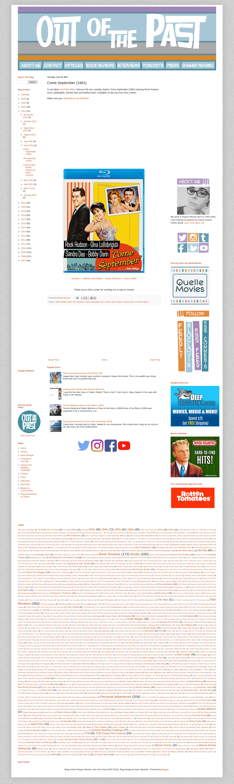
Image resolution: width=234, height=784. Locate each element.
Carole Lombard (202, 561)
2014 (23, 231)
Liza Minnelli (174, 664)
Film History (122, 600)
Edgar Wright (152, 590)
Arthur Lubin (60, 545)
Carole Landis (187, 561)
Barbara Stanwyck (39, 547)
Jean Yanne (158, 640)
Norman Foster (161, 687)
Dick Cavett (91, 584)
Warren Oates (83, 749)
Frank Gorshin (31, 607)
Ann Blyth (112, 539)
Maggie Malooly (208, 667)
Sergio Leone (55, 721)
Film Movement (147, 600)
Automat (154, 545)
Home (104, 360)
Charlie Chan (108, 566)
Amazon (75, 278)
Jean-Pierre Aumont (190, 640)
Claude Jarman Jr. (101, 572)
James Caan (151, 634)
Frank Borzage (202, 604)
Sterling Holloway (179, 727)
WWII (53, 754)
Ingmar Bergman (88, 631)
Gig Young (64, 616)
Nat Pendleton (104, 684)
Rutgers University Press (47, 718)
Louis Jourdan (67, 667)
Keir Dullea (93, 655)
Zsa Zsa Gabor (161, 755)
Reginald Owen (32, 706)
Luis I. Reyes (150, 667)
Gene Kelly (120, 610)
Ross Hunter (131, 715)
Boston (165, 554)
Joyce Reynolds (63, 652)
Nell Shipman (194, 684)
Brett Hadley (86, 558)
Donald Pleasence (81, 587)
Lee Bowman (44, 661)
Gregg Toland (92, 619)
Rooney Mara (118, 715)
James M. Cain (41, 637)
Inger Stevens (73, 631)
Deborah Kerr (145, 581)
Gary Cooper (78, 610)
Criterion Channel (144, 575)
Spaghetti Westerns (173, 724)
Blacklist (143, 551)
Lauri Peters (209, 658)
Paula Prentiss (46, 697)
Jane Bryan (101, 637)
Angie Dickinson (78, 539)
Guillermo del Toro (157, 619)
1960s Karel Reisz (147, 530)
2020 (23, 207)
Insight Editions (119, 631)
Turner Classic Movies (82, 739)
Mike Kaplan (45, 681)
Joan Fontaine (174, 643)
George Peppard (80, 613)
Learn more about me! (194, 223)
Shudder (170, 721)
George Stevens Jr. (189, 613)
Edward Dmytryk (42, 593)
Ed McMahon (99, 590)
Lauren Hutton (195, 658)
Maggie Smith (23, 670)
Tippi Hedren (184, 737)
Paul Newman (203, 693)
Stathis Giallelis (118, 727)
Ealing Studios (51, 590)
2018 (23, 215)
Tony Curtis (22, 739)
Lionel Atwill (134, 664)
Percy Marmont (77, 697)
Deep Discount (113, 278)
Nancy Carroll (91, 684)
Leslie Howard (178, 660)
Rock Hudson (117, 302)
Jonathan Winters (179, 649)
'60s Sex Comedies (26, 530)
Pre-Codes (207, 700)
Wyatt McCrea (66, 755)
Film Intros (134, 600)
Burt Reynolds (63, 561)
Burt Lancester (48, 561)
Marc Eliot (44, 670)
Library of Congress (42, 664)
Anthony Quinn (99, 542)
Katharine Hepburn (187, 652)
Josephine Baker (47, 652)
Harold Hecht (36, 622)
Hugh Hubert (132, 628)
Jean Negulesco (99, 640)
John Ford (160, 646)
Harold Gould (23, 622)
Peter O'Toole (31, 700)
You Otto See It (82, 754)
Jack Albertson (208, 631)
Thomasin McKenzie (122, 737)
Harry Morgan (137, 622)
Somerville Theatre (122, 724)
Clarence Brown (203, 569)
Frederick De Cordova (147, 607)
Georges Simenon (207, 613)
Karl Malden (144, 652)
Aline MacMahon (148, 535)
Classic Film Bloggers (35, 572)
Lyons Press (180, 667)
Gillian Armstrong (77, 616)
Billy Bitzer (71, 551)
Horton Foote (40, 628)
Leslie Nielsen (192, 661)
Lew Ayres (205, 661)
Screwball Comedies (39, 721)
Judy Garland (91, 652)
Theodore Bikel (76, 737)
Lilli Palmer (58, 664)
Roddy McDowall (32, 715)
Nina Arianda (90, 687)
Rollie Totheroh (75, 715)
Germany (53, 616)
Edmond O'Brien (167, 590)
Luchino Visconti (125, 667)
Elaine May (123, 593)
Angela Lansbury (62, 539)
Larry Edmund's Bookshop (90, 658)
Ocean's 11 (34, 690)
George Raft (95, 613)
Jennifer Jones (59, 643)
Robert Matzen (189, 709)
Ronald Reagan (104, 715)
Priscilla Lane (38, 703)
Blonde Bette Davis (184, 550)
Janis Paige (31, 640)
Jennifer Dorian (45, 643)
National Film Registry (165, 684)
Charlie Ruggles (138, 566)
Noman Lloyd (115, 687)
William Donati (115, 752)
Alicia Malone (120, 535)
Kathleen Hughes (24, 655)
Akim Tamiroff (147, 533)
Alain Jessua (173, 533)
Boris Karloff (154, 555)
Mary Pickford (200, 672)
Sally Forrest (77, 718)
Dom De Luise (210, 584)
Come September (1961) (29, 151)
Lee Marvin (68, 661)
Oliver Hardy (62, 690)
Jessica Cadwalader (101, 643)
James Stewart (70, 637)
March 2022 (29, 188)
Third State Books (105, 737)
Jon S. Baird (165, 649)
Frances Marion (124, 604)
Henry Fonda (116, 625)
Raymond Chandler (142, 703)
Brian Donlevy (112, 558)
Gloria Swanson (173, 616)
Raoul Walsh (113, 703)
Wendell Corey (145, 749)
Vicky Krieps (129, 742)
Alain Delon (160, 533)
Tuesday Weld (63, 739)
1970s (160, 529)
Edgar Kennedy (138, 590)
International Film (134, 631)
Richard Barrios (147, 706)
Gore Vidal (48, 619)
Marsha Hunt (77, 672)
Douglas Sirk (194, 587)
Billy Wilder (82, 551)
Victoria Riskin (167, 742)
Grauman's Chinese (62, 619)
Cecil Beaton (148, 564)
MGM (48, 678)
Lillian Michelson (84, 664)
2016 (23, 223)
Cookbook (57, 575)
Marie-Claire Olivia (121, 670)
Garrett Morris (65, 610)
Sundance (133, 730)
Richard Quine (25, 709)
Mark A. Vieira (203, 669)
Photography (112, 700)
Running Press (199, 715)
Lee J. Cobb (56, 661)
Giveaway (125, 616)
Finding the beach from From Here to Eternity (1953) (87, 421)
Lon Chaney (211, 664)
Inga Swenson (59, 631)
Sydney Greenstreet (49, 734)
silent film (24, 724)
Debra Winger (160, 581)
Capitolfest (107, 561)
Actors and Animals (68, 533)
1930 (83, 530)
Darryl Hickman (152, 578)
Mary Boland (174, 672)
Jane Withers (178, 637)
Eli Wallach (149, 593)
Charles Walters (94, 566)
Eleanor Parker (136, 593)
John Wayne (107, 649)
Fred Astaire (87, 607)
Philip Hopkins (70, 700)
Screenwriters (23, 721)
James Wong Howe (86, 637)
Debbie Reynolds (130, 581)
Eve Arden (196, 596)
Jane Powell (138, 637)
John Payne (51, 649)
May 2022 (29, 180)
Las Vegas (134, 658)
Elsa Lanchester (40, 596)
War (149, 745)
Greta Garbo (119, 619)
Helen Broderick (48, 625)
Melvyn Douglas (199, 675)
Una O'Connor (135, 739)
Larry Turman (122, 658)
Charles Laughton (46, 566)
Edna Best (197, 590)
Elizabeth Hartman (194, 593)
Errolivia (130, 596)
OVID (20, 693)
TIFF (148, 737)
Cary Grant (46, 563)
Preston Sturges (24, 703)
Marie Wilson (106, 670)
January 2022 (30, 195)
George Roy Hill (124, 613)
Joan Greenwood (189, 643)
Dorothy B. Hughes (139, 587)
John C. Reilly (87, 646)
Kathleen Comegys (206, 652)
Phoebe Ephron (85, 700)
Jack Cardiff (22, 634)
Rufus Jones (171, 715)
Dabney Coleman (191, 575)
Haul (200, 622)
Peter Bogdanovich (162, 697)
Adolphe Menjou (85, 533)
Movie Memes (195, 681)
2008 (23, 256)
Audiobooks (105, 545)
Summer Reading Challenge (107, 730)
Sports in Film (203, 724)
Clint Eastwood (147, 572)
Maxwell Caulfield (170, 675)
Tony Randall (34, 739)
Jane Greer (125, 637)
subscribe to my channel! (76, 98)
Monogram (140, 681)
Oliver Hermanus (76, 690)
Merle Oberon (23, 678)
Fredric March (179, 607)
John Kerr (30, 649)
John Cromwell (115, 646)
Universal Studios (187, 739)
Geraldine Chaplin (25, 616)
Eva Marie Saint (183, 596)
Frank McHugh (57, 607)
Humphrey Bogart (148, 628)
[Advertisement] (104, 331)
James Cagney (165, 634)
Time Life (172, 736)
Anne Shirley (84, 541)
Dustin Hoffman (208, 587)
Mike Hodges (33, 681)
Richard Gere (211, 706)
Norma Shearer (143, 687)
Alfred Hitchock (73, 535)
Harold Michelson (63, 622)
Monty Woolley (165, 681)
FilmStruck (63, 604)
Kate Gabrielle (170, 652)
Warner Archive (163, 745)
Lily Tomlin (98, 664)
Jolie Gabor (153, 649)
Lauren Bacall (181, 658)
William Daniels (85, 752)
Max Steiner (141, 675)
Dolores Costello (196, 584)
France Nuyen (110, 604)
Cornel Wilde (106, 575)
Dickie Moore (141, 584)
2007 (23, 260)
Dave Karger (183, 578)
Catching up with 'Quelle (78, 563)
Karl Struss (156, 652)
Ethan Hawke (168, 596)
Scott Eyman (196, 718)
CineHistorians (126, 569)
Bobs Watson (59, 555)
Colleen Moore (183, 572)
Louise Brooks (110, 667)
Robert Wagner (139, 712)
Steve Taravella (52, 730)
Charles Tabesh (77, 566)
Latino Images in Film (152, 657)
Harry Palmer (151, 622)
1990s (181, 530)
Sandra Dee (129, 302)
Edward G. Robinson (62, 593)
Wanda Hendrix (138, 745)
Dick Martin (103, 584)
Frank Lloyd (44, 607)
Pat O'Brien (123, 693)
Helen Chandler (63, 625)
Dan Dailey (22, 578)
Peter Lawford (190, 697)
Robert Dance (145, 709)
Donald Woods (96, 587)
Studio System (82, 730)
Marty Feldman (120, 672)
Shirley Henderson (98, 721)
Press (23, 477)
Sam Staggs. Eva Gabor (94, 718)
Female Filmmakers (105, 600)
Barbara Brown (208, 545)
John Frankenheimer (189, 646)
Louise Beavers (96, 667)
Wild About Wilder (197, 749)
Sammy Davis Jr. (126, 718)
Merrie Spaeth (37, 678)
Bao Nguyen (194, 545)
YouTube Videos (142, 302)
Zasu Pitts (134, 754)
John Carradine (101, 646)
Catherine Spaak (116, 564)
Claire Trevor (177, 569)
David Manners (26, 581)
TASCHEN (77, 734)
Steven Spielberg (67, 730)
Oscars (166, 690)
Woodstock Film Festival (27, 755)
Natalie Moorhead (119, 684)
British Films (125, 558)
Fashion (21, 600)
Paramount (91, 693)
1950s (117, 529)
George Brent (201, 610)
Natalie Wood (148, 684)
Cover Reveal (129, 575)
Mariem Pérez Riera (139, 670)
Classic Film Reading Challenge (26, 467)
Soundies (158, 724)
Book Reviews (27, 455)
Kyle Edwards (32, 658)
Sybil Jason (34, 734)
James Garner (210, 634)
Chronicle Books (86, 569)
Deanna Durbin (115, 581)
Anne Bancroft (56, 541)
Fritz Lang (31, 610)
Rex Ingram (72, 706)
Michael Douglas (138, 678)
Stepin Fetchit (146, 727)
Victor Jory (141, 742)
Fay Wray (61, 600)
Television (148, 734)
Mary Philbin (187, 672)
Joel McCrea (59, 646)
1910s (65, 530)
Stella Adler (133, 727)
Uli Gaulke (123, 739)
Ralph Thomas (84, 703)
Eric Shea (77, 596)
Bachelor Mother (180, 544)
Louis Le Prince (81, 667)
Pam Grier (52, 693)
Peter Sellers (44, 700)
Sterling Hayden (162, 727)
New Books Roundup (28, 687)
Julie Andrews (119, 652)
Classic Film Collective (60, 572)
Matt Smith (60, 675)
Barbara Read (23, 547)
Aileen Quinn (133, 533)
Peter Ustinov (57, 700)
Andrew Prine (46, 539)
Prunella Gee (52, 703)
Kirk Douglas (201, 655)
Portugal (161, 700)
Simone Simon (55, 724)
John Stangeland (79, 649)
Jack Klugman (47, 634)
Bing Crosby (107, 551)
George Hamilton (33, 613)
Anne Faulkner (70, 542)
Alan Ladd (199, 533)
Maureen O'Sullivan (112, 675)
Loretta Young (25, 667)
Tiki (154, 737)
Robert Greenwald (160, 709)
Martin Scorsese (105, 672)
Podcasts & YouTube (25, 460)
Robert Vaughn (123, 712)
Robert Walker (153, 712)
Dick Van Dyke (127, 584)
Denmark (212, 581)
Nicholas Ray (77, 687)
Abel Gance (22, 533)
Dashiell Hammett (169, 578)
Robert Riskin (82, 712)
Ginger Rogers (111, 616)
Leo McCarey (122, 661)
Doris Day (124, 587)
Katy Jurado (54, 655)
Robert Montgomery (31, 712)
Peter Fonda (177, 697)
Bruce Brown (166, 558)
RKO (108, 709)
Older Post (155, 360)
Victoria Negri (153, 742)
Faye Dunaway (74, 600)
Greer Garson (78, 619)
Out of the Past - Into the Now (198, 690)
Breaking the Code (38, 557)
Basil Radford (83, 547)
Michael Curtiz (123, 678)
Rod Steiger (205, 712)
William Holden (145, 752)
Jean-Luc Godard (172, 640)
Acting (42, 533)
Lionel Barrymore (149, 664)
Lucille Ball (138, 667)
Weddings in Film (129, 749)
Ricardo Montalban (102, 706)
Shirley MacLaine (128, 721)
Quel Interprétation (68, 703)
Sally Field (66, 718)
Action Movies (53, 533)
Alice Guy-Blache (92, 536)
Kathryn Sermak (40, 655)
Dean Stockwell (84, 581)
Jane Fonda (113, 637)
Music (45, 684)
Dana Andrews (58, 578)
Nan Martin (78, 684)
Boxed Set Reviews (181, 554)
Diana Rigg (66, 584)
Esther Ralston (154, 596)
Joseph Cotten (194, 649)
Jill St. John (117, 643)
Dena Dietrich (201, 581)
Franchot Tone (138, 604)
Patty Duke (177, 693)
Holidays (188, 625)
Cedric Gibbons (162, 564)
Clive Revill (160, 572)
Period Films (91, 697)
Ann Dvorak (124, 539)
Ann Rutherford (150, 539)
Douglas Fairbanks (156, 587)
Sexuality (67, 721)
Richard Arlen (134, 706)
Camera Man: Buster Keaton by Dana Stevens (29, 170)
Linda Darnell (123, 664)
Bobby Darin (66, 302)
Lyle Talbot (169, 667)
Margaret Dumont (57, 670)
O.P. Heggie (22, 690)
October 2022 (30, 121)
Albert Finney (211, 533)
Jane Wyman (191, 637)
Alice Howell (106, 536)
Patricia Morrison (151, 693)
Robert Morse (48, 712)
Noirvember (102, 687)
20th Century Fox (193, 530)
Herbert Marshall (130, 625)
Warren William (98, 749)
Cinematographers (162, 569)
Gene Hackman (107, 610)
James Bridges (137, 634)
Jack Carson (34, 634)
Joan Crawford (159, 643)
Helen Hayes (77, 625)
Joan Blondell (144, 643)
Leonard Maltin (146, 660)
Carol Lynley (162, 561)
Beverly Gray (211, 547)
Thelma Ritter (49, 737)
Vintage (211, 742)
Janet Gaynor (204, 637)
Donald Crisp (66, 587)
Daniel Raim (108, 578)
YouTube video (67, 89)
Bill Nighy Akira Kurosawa (42, 551)
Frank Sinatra (72, 607)
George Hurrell (49, 613)
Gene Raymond (147, 610)
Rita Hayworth (85, 709)
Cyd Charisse (176, 575)
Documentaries (166, 584)
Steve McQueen (34, 730)
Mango (34, 670)
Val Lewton (90, 742)
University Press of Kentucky (38, 742)
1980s (171, 529)
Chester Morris (174, 566)
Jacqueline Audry (88, 634)
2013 (23, 236)
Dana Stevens (72, 578)
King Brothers (169, 655)
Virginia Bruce (23, 745)
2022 (23, 111)
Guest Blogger (135, 619)
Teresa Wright (187, 734)
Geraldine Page (41, 616)
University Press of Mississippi (70, 742)
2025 (23, 99)
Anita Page (100, 539)
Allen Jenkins (178, 536)
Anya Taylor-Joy (129, 542)
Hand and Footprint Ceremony (201, 619)
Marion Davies (173, 669)
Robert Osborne (64, 712)
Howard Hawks (76, 628)
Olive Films (47, 690)
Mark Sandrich (48, 672)
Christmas (51, 569)
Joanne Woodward (44, 646)
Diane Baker (78, 584)
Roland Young (61, 715)
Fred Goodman (100, 607)
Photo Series (99, 700)
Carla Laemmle (133, 561)
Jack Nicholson (62, 634)
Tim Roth (162, 737)
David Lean (195, 578)
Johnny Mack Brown (138, 649)
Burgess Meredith (32, 561)
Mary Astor (161, 672)
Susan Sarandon (210, 730)
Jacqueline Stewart (105, 634)
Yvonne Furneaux (120, 755)
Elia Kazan (162, 593)
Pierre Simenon (138, 700)
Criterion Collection (161, 575)
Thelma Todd (62, 737)
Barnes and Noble (93, 278)
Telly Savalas (160, 734)
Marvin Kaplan (135, 672)
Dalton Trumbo (207, 575)
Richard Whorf (55, 709)
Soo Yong (148, 724)
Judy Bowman (77, 652)
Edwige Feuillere (109, 593)
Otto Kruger (176, 690)
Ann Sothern (177, 539)
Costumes (117, 575)
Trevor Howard (47, 739)
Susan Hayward (180, 730)
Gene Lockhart (133, 610)
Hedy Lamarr (33, 625)
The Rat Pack (36, 737)
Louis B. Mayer (39, 667)
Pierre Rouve (125, 700)
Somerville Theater (102, 724)
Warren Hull (70, 749)
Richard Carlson (182, 706)
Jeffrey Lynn (32, 643)
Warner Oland (57, 749)
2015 (23, 227)
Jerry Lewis (87, 643)
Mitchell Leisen (113, 681)
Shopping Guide (158, 721)
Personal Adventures (115, 696)
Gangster (53, 610)
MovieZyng (211, 681)
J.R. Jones (196, 631)
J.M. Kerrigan (183, 631)
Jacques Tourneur (122, 634)
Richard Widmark (70, 709)
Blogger (165, 769)
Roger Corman (47, 715)
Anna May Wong (40, 542)
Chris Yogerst (25, 569)
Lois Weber (199, 664)
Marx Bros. (149, 672)
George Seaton (157, 613)
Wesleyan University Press (165, 749)
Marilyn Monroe (156, 669)
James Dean (196, 634)
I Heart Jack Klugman (190, 628)
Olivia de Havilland (105, 690)
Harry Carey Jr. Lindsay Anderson (116, 622)
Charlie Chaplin (123, 566)
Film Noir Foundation (182, 600)
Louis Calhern (53, 667)
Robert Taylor (109, 712)
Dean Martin (70, 581)
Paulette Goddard (61, 697)
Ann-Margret (190, 539)
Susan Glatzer (165, 730)
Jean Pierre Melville (116, 640)
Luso (160, 667)
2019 (23, 211)
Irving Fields (170, 631)
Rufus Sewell (184, 715)
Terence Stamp (173, 734)
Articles (23, 451)
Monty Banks (152, 681)
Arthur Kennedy (46, 545)
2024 (23, 103)
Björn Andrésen (130, 551)
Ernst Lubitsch (107, 596)
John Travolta (94, 649)
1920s (73, 529)
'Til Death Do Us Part (48, 529)
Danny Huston (122, 578)
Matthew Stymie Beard (75, 675)
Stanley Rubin (76, 727)
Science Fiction (180, 718)
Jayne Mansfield (58, 640)
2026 (23, 94)
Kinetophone (155, 655)
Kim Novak (143, 655)
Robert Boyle (132, 709)
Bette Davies (173, 547)
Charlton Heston (153, 566)
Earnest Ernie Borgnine (69, 590)
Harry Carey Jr (94, 622)
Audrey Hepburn (119, 545)
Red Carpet (187, 703)
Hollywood (201, 625)
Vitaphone (50, 745)
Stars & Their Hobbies (96, 727)
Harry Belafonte (79, 622)
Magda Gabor (193, 667)
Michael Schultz (154, 678)
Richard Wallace (40, 709)
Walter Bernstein (92, 745)
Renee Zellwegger (57, 706)
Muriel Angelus (33, 684)
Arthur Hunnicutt (31, 545)
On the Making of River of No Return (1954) (83, 405)
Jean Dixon (71, 640)
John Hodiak (204, 646)
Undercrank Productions (154, 739)
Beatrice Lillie (96, 547)
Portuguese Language (175, 700)
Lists (162, 663)
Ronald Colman (90, 715)
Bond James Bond (74, 555)
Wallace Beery (77, 745)
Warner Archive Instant (186, 745)
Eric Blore (67, 596)
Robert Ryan (95, 712)
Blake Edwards (154, 551)
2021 (23, 203)
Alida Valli (133, 536)
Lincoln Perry (110, 664)
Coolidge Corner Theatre (74, 575)
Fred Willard (131, 607)
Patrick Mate (165, 693)
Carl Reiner (119, 561)
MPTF (23, 684)
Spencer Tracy (188, 724)
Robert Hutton (175, 709)
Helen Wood (89, 625)
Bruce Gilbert (179, 558)
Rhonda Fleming (85, 706)
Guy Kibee (183, 619)
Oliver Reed (90, 690)
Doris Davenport (111, 587)
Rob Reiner (119, 709)
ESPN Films (141, 596)
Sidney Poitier (195, 721)
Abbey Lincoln (208, 530)
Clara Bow (190, 569)
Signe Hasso (211, 721)
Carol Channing (149, 561)
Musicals (54, 684)
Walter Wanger (123, 745)
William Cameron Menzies (37, 752)
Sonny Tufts (137, 724)
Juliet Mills (132, 652)
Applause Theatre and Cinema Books (152, 542)
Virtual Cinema (37, 745)
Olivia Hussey (123, 690)
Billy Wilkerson (94, 551)
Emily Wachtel (54, 596)
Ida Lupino (33, 631)
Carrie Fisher (33, 564)
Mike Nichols (58, 681)
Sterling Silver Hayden (198, 727)
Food (85, 604)
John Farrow (148, 646)
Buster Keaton (93, 561)
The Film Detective (203, 734)
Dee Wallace (173, 581)
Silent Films (37, 724)
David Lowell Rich (209, 578)
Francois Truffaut (188, 604)
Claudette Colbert (131, 572)
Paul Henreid (190, 693)
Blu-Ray (202, 550)
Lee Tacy (79, 661)
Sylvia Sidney (65, 734)
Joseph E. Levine (209, 649)
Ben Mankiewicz (143, 547)
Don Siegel (25, 587)
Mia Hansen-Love (61, 678)
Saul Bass (167, 718)
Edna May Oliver (210, 590)
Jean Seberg (131, 640)
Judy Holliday (106, 652)
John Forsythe (173, 646)
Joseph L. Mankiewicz (28, 652)
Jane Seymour (164, 637)
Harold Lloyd (49, 622)
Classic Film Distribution (82, 572)
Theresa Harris (90, 737)
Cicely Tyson (101, 569)
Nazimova (182, 684)
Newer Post (53, 360)
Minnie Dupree (99, 681)
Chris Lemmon (210, 566)
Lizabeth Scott (187, 664)
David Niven (39, 581)
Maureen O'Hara (94, 675)
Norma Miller (128, 687)
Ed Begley (87, 590)
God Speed (187, 616)
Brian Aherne (99, 558)
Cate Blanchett (100, 564)
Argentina (185, 542)
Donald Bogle (38, 587)
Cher (164, 566)
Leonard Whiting (162, 661)
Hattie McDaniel (189, 622)
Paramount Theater (108, 693)
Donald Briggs (52, 587)
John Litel (40, 649)
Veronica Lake (116, 742)
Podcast (150, 700)
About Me (25, 484)
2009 (23, 252)
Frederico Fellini (164, 607)
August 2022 (30, 134)
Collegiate (196, 572)
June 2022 (29, 145)
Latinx (169, 658)
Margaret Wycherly (91, 670)
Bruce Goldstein (193, 558)
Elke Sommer (25, 596)
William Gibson (130, 752)
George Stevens (172, 613)
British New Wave (139, 558)
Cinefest (112, 569)
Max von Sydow (155, 675)
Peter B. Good (146, 697)
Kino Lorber (131, 278)
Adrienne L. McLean (102, 533)
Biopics (118, 550)
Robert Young (179, 712)
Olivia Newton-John (139, 690)
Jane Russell (151, 637)
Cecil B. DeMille (132, 563)
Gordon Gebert (34, 619)
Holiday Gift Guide (172, 625)
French (189, 607)
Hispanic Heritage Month (150, 625)
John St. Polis (64, 649)
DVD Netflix (23, 590)
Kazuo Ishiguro (79, 655)
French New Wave (202, 607)
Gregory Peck (106, 619)
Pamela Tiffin (78, 693)
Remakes (44, 706)
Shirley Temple (143, 721)
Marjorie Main (188, 670)
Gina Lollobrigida (92, 302)
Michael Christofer (107, 678)
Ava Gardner (165, 545)
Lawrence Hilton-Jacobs (27, 661)
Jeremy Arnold (73, 643)
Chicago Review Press (192, 566)
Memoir (211, 675)
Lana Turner (58, 658)
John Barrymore (73, 646)
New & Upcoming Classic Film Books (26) (82, 373)
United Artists (173, 739)
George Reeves (109, 613)
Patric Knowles (136, 693)
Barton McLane (69, 547)
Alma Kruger (33, 539)
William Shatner (161, 752)
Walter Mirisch (108, 745)
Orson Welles (155, 690)
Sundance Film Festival (148, 730)
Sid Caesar (181, 721)
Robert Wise (166, 712)
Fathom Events (34, 600)
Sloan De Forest (84, 724)
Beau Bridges (109, 547)
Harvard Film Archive (169, 622)
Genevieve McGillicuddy (166, 610)
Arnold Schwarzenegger (202, 542)
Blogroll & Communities (26, 489)
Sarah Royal (155, 718)
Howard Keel (106, 628)
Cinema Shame (143, 569)
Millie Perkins (71, 681)
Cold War (171, 572)
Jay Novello (43, 640)
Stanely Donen (31, 727)
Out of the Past (28, 435)
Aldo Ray (23, 536)
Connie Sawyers (210, 572)
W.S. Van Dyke (63, 745)
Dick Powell (114, 584)
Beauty (120, 547)
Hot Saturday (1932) (29, 159)
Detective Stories (52, 584)
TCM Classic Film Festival (110, 733)
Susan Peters (194, 730)
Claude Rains (116, 572)
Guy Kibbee (171, 619)
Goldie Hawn (203, 616)
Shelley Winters (82, 721)
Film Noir (163, 599)
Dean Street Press (99, 581)
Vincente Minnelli (197, 742)
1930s (91, 529)
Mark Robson (35, 672)
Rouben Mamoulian (146, 715)
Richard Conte (197, 706)
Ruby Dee (160, 715)
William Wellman (177, 752)
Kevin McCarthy (106, 655)
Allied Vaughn (204, 536)
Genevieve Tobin (186, 610)
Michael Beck (76, 678)
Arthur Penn (72, 545)
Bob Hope (31, 555)
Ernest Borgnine (91, 596)
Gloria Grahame (157, 616)
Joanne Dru (29, 646)
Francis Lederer (172, 604)
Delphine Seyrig (187, 581)
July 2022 (28, 141)
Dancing (97, 578)
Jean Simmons (145, 640)
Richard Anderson (118, 706)
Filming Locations (47, 604)
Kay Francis (66, 655)
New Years (47, 687)
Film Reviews (78, 302)
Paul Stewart (33, 697)
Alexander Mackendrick (54, 536)
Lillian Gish (69, 664)
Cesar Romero (176, 564)
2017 (23, 219)
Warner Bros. (43, 749)
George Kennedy (64, 613)
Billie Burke (59, 551)
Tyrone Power (111, 739)
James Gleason (26, 637)
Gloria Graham (141, 616)
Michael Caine (90, 678)
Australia (144, 545)
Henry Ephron (103, 625)
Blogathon (167, 550)
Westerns (182, 749)
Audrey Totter (133, 545)
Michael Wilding (169, 678)
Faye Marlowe (88, 600)
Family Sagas (208, 596)
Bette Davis (186, 547)
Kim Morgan (131, 655)
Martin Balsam (90, 672)
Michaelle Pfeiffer (184, 678)
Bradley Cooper (201, 555)
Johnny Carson (121, 649)
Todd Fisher (197, 737)
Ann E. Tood (136, 539)
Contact (24, 473)
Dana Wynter (86, 578)
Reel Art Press (200, 703)
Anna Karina (203, 539)
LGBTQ (28, 664)
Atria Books (84, 545)
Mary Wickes (30, 675)
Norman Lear (190, 687)
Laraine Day (72, 658)
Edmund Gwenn (184, 590)
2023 (23, 107)
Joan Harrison (204, 643)
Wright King (43, 755)
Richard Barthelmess (164, 706)
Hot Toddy (62, 628)
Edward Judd (81, 593)
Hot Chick (51, 628)
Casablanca (59, 564)
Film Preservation (200, 600)
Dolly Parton (182, 584)
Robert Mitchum (207, 709)
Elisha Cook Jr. (178, 593)
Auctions (94, 545)
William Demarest (100, 752)
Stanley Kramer (61, 727)
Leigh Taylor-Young (92, 661)
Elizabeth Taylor (210, 593)
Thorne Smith (139, 737)
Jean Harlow (84, 640)
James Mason (56, 637)
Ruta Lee (29, 718)
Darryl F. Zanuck (136, 578)
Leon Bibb (133, 661)
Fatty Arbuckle (48, 600)
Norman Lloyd (205, 687)
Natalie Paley (135, 684)
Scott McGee (209, 718)
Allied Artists (190, 536)
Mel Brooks (184, 675)
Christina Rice (39, 569)
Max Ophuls (129, 675)
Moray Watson (180, 681)
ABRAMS (33, 533)
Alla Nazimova (163, 536)
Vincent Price (181, 742)
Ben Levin (129, 547)
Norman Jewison (176, 687)
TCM (87, 733)
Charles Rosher (62, 566)
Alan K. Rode (186, 533)
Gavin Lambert (92, 610)
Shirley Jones (114, 721)
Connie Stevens (26, 575)
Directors (152, 584)
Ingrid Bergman (103, 631)
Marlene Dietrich (63, 672)
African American (119, 533)
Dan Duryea (33, 578)
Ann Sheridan (164, 539)
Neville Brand (208, 684)
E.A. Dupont (38, 590)
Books (135, 554)
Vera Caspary (103, 742)
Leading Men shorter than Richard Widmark (83, 389)
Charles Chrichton (206, 564)
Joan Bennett (130, 643)
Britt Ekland (153, 558)
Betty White (199, 547)
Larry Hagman (108, 658)
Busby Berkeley (78, 561)
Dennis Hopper (26, 584)
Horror (29, 628)
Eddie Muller (124, 590)
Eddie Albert (111, 590)
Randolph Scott (99, 703)
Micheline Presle (201, 678)
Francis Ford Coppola (155, 604)
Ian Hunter (207, 628)
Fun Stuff (42, 610)
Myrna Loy (67, 684)
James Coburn (181, 634)
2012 (23, 240)
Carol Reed (174, 561)
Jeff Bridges (205, 640)
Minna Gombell (85, 681)
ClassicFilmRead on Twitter (28, 495)
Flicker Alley (75, 604)
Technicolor (136, 734)
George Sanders (141, 613)
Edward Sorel (95, 593)
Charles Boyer (191, 564)
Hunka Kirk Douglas (169, 628)
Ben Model (160, 547)
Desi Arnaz (39, 584)
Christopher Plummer (68, 569)
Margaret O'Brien (73, 670)
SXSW (23, 733)
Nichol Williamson (62, 687)
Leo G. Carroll (108, 661)
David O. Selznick (54, 581)
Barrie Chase (55, 547)
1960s (57, 302)
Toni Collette (209, 737)
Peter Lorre (204, 697)
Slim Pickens (69, 724)
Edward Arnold (26, 593)
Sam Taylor (111, 718)
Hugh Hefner (119, 628)
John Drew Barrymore (132, 646)
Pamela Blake (64, 693)
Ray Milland (126, 703)
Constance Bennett (42, 575)
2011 (23, 244)
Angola (90, 539)
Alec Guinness (36, 536)
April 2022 (29, 184)
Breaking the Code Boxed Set (63, 557)
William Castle (55, 752)
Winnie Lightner (208, 752)
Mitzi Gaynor (127, 681)
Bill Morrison (25, 551)
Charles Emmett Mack (27, 566)
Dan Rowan (45, 578)
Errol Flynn (120, 596)
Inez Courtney (46, 631)
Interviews (25, 481)
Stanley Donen (46, 727)
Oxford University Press (35, 693)
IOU (160, 631)
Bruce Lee (205, 558)
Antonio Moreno (114, 542)
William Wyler (193, 752)
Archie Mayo (174, 542)
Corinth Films (93, 575)
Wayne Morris (113, 749)
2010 (23, 248)
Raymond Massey (159, 703)
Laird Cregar (45, 658)
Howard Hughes (91, 628)
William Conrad (70, 752)
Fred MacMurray (116, 607)
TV (99, 739)
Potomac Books (193, 700)
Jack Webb (75, 634)
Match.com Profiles (46, 675)
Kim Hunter (119, 655)
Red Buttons (174, 703)
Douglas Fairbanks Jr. (176, 587)
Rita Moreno (98, 709)
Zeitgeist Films (147, 755)
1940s (104, 529)
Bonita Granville (90, 555)
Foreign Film (96, 604)
